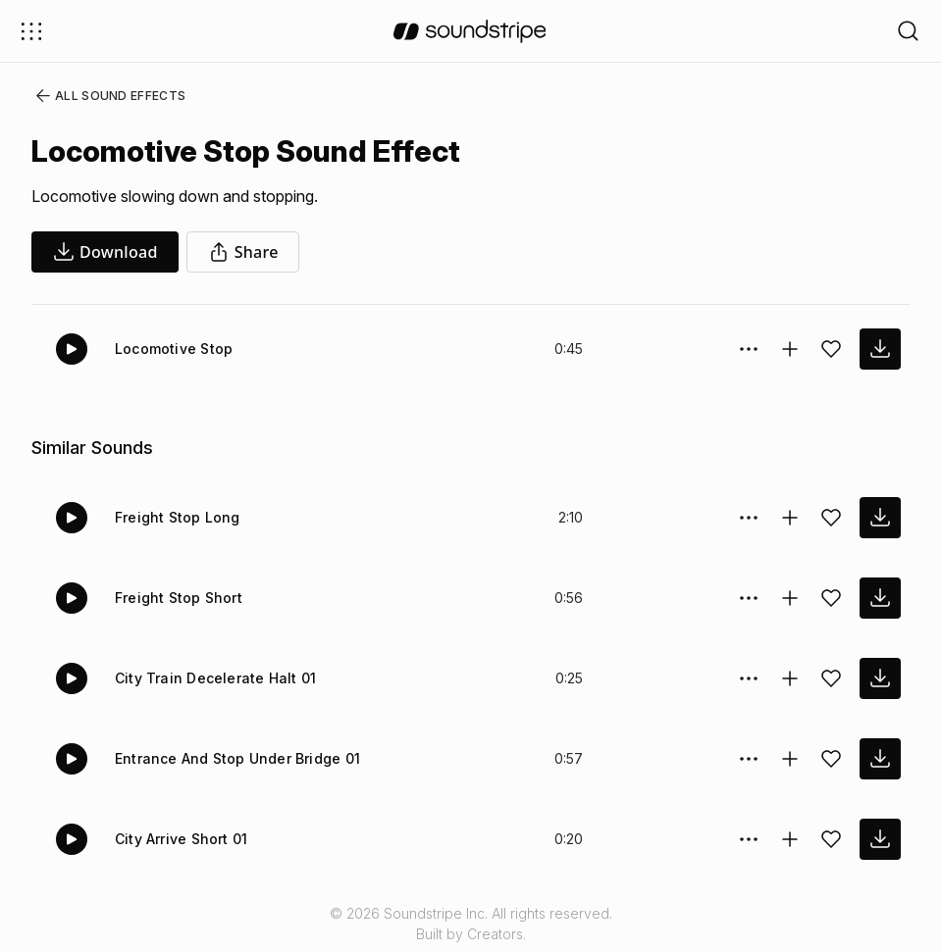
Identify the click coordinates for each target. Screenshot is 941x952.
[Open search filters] (908, 31)
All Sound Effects (104, 96)
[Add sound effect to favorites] (831, 349)
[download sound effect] (880, 349)
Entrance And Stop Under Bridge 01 (234, 758)
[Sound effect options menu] (748, 349)
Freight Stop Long (175, 517)
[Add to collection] (789, 349)
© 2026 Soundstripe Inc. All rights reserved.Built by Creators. (470, 923)
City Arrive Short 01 (180, 838)
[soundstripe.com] (470, 31)
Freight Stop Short (176, 597)
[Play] (71, 349)
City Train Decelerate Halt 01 (210, 678)
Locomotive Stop (171, 348)
